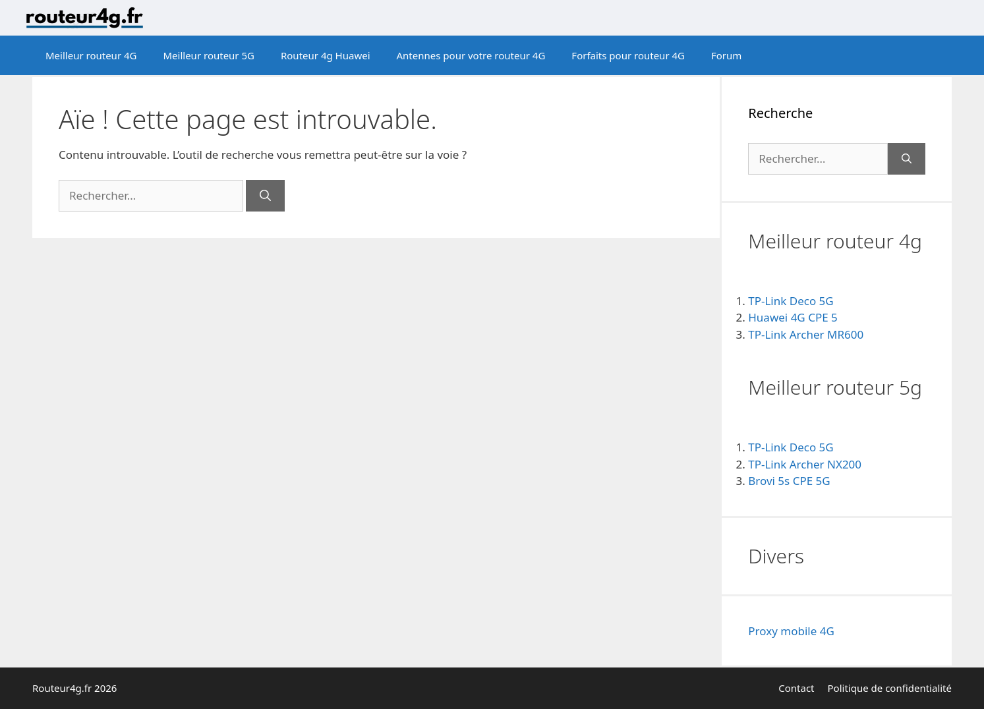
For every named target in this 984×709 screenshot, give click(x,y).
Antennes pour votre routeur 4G (471, 55)
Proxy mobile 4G (791, 630)
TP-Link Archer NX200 (804, 464)
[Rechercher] (265, 196)
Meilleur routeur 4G (90, 55)
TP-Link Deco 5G (790, 300)
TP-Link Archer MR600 (805, 334)
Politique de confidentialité (890, 688)
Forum (726, 55)
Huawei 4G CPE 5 (793, 317)
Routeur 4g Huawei (325, 55)
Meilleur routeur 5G (208, 55)
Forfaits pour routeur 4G (628, 55)
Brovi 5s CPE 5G (789, 480)
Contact (796, 688)
